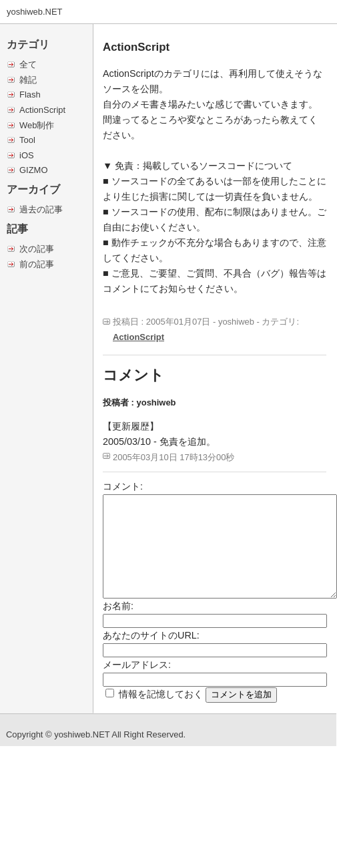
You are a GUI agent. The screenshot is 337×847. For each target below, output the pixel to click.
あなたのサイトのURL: (151, 635)
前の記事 (36, 264)
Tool (27, 140)
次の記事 (36, 249)
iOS (26, 155)
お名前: (118, 606)
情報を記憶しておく (161, 694)
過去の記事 (41, 209)
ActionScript (42, 110)
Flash (30, 95)
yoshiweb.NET (35, 12)
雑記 (28, 80)
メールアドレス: (137, 664)
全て (28, 64)
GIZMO (33, 170)
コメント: (123, 486)
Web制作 (36, 125)
